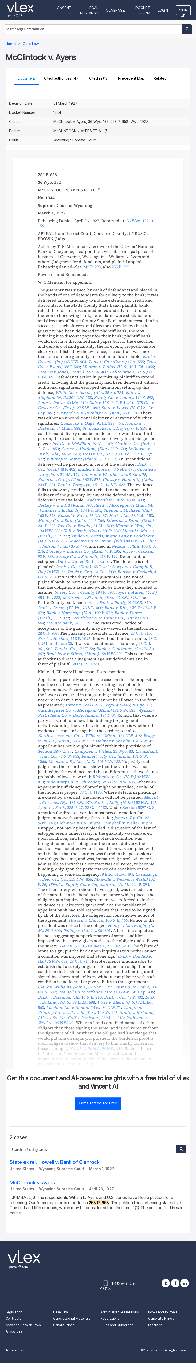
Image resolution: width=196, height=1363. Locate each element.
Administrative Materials (120, 1312)
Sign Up (183, 11)
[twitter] (166, 1283)
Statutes (155, 1325)
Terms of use (15, 1350)
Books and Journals (162, 1312)
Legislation (14, 1312)
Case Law (60, 1312)
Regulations (110, 1318)
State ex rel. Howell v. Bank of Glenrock (55, 1162)
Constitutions (63, 1325)
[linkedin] (184, 1283)
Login (163, 10)
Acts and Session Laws (23, 1325)
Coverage (115, 10)
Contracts (13, 1318)
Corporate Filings (161, 1318)
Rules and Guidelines (117, 1325)
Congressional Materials (71, 1318)
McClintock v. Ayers (32, 1183)
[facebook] (175, 1283)
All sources (14, 1331)
